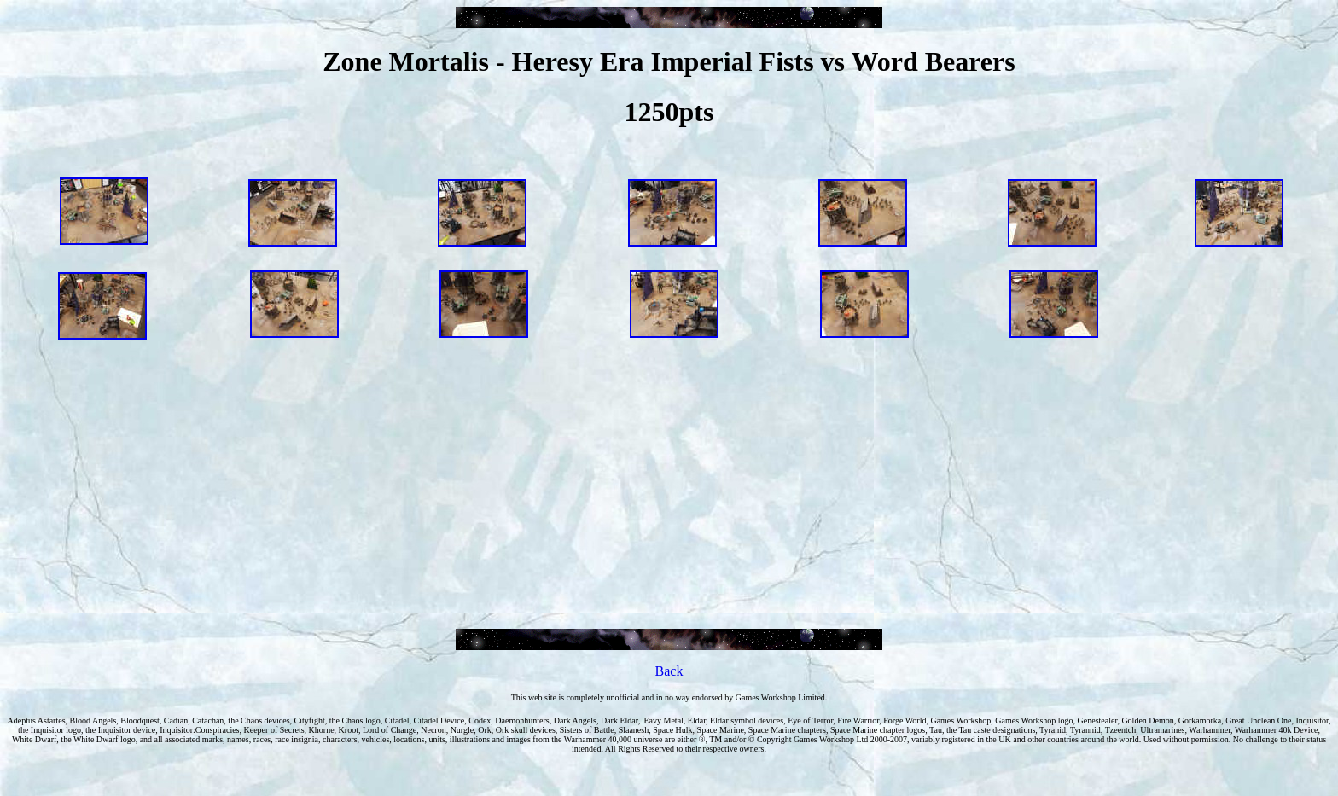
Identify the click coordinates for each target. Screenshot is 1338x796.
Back (669, 671)
